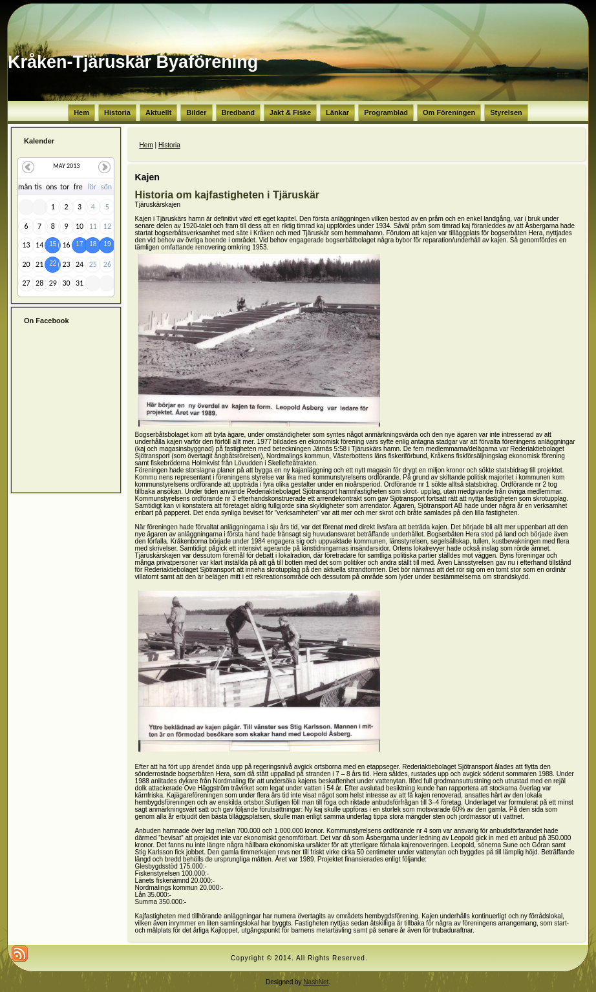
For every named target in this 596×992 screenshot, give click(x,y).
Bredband (238, 112)
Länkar (337, 112)
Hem (81, 112)
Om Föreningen (449, 112)
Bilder (196, 112)
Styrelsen (506, 112)
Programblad (386, 112)
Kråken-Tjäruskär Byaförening (133, 62)
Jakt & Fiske (290, 112)
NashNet (315, 982)
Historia (117, 112)
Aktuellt (158, 112)
